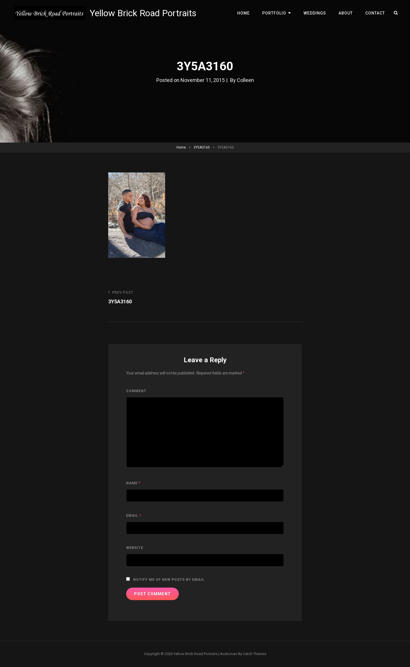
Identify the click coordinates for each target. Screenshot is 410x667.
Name (133, 483)
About (346, 13)
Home (243, 13)
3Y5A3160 (202, 147)
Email (133, 516)
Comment (136, 391)
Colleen (245, 80)
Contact (375, 13)
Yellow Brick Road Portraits (143, 13)
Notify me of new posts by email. (169, 580)
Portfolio (274, 13)
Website (134, 548)
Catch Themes (254, 654)
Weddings (315, 13)
